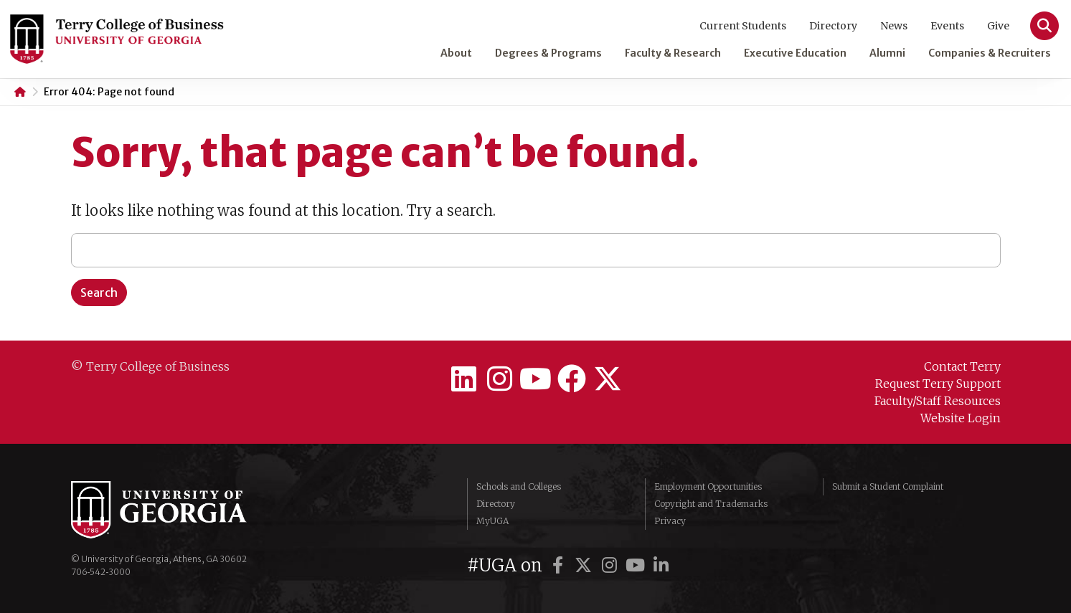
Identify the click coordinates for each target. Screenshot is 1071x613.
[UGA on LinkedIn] (660, 565)
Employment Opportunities (708, 486)
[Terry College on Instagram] (500, 379)
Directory (833, 25)
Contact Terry (962, 366)
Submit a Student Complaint (887, 486)
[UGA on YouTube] (637, 565)
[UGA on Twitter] (585, 565)
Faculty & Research (673, 53)
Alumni (887, 53)
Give (998, 25)
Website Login (960, 418)
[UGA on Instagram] (611, 565)
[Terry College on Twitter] (608, 379)
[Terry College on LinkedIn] (464, 379)
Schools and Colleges (518, 486)
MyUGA (492, 520)
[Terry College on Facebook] (572, 379)
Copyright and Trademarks (711, 503)
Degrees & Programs (548, 53)
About (456, 53)
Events (947, 25)
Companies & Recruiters (989, 53)
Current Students (742, 25)
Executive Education (795, 53)
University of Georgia (178, 509)
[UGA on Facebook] (559, 565)
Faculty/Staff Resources (937, 401)
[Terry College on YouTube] (536, 379)
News (893, 25)
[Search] (1044, 25)
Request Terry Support (938, 383)
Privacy (670, 520)
